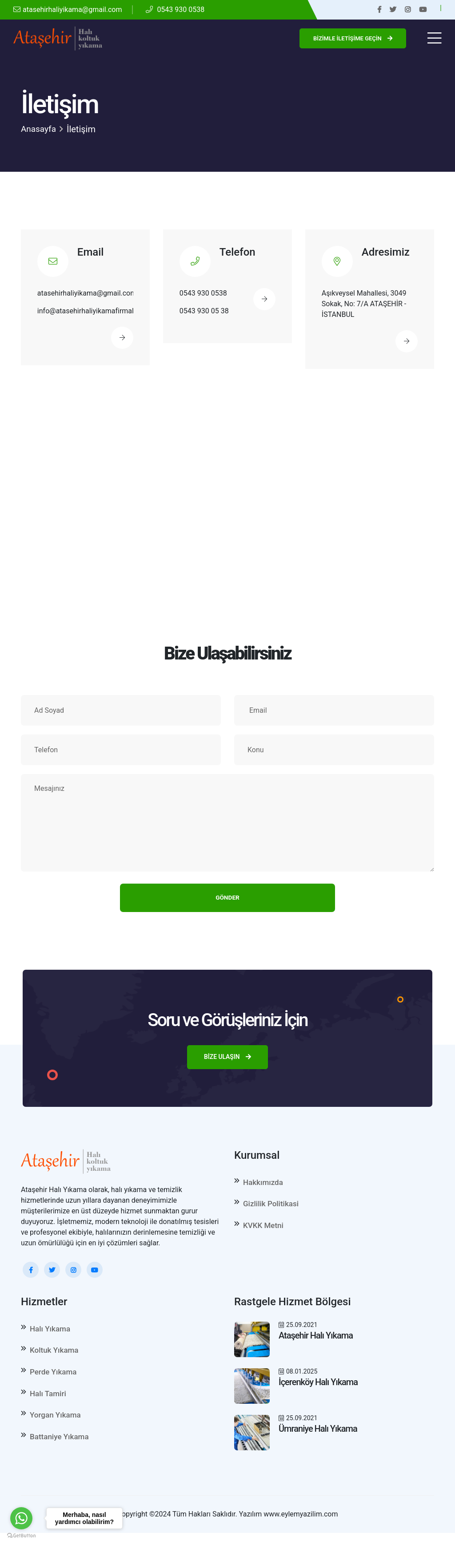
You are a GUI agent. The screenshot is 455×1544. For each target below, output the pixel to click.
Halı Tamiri (48, 1401)
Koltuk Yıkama (54, 1355)
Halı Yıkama (50, 1332)
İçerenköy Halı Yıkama (318, 1385)
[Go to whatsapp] (21, 1518)
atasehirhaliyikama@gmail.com (67, 9)
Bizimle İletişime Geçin (352, 38)
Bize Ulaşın (227, 1060)
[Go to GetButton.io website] (21, 1535)
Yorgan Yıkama (55, 1424)
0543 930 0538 (175, 9)
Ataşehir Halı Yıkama (316, 1339)
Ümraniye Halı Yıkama (318, 1432)
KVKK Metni (263, 1232)
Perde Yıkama (53, 1378)
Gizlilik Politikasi (271, 1208)
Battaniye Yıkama (59, 1447)
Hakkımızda (263, 1185)
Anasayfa (39, 129)
